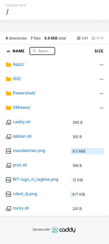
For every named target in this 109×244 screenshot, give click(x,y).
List (82, 38)
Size (99, 51)
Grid (97, 38)
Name (19, 51)
